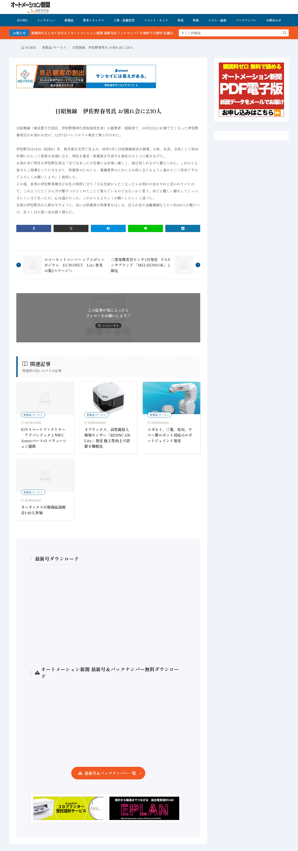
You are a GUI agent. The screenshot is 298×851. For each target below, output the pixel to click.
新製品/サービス (54, 47)
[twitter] (71, 228)
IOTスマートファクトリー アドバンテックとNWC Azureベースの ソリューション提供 (44, 438)
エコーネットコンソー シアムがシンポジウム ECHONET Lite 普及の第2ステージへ (74, 265)
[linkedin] (182, 228)
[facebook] (33, 228)
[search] (284, 33)
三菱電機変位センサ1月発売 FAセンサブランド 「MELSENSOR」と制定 (141, 265)
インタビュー (46, 20)
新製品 (69, 20)
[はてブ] (108, 228)
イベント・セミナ (156, 20)
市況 (180, 20)
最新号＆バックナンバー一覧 (110, 773)
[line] (145, 228)
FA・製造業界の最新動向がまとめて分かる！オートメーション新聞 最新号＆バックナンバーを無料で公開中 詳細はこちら (101, 33)
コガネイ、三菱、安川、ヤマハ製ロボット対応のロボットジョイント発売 (169, 435)
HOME (22, 20)
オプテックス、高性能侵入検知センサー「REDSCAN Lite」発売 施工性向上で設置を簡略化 (107, 438)
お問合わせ (273, 20)
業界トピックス (93, 20)
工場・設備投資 (124, 20)
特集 (196, 20)
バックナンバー (246, 20)
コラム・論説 (217, 20)
